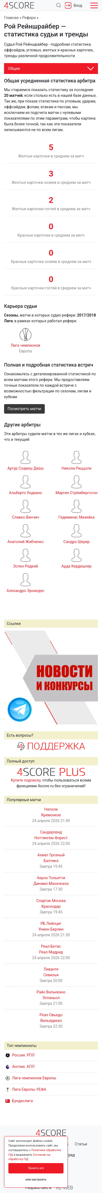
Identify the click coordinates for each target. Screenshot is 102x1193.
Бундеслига (19, 1101)
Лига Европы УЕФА (25, 1089)
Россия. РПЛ (20, 1055)
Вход (73, 5)
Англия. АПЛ (19, 1066)
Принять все (36, 1168)
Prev (11, 677)
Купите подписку (26, 780)
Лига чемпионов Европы (30, 1078)
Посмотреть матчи (24, 409)
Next (91, 677)
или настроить (35, 1179)
